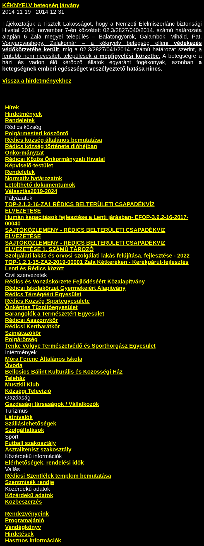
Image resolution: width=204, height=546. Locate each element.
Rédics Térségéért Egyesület (43, 294)
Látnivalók (19, 417)
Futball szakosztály (30, 443)
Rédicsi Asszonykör (31, 320)
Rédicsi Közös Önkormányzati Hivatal (55, 159)
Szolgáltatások (24, 430)
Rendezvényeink (27, 514)
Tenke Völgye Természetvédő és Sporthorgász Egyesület (80, 346)
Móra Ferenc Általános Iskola (43, 359)
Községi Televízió (28, 391)
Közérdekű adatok (29, 495)
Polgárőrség (21, 339)
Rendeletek (20, 120)
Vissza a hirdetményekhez (36, 81)
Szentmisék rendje (29, 482)
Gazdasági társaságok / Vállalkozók (52, 404)
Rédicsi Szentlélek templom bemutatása (58, 476)
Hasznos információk (33, 540)
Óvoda (13, 365)
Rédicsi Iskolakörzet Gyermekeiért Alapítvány (65, 288)
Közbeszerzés (23, 502)
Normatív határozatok (33, 178)
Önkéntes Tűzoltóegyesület (41, 307)
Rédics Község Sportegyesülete (47, 301)
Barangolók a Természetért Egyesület (54, 314)
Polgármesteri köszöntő (36, 133)
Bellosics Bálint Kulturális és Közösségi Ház (64, 372)
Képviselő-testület (29, 165)
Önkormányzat (24, 153)
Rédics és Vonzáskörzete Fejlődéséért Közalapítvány (75, 281)
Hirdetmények (23, 114)
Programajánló (24, 520)
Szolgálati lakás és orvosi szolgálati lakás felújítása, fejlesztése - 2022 (97, 255)
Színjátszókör (23, 333)
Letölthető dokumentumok (40, 185)
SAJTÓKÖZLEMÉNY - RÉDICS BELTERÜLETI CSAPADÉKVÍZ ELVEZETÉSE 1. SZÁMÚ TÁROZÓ (85, 246)
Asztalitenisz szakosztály (38, 449)
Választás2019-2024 (31, 191)
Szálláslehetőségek (30, 423)
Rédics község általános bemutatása (53, 140)
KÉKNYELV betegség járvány (40, 5)
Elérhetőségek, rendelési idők (44, 463)
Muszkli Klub (22, 384)
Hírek (12, 107)
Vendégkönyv (23, 527)
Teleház (15, 378)
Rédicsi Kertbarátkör (32, 326)
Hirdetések (19, 534)
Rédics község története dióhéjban (51, 146)
